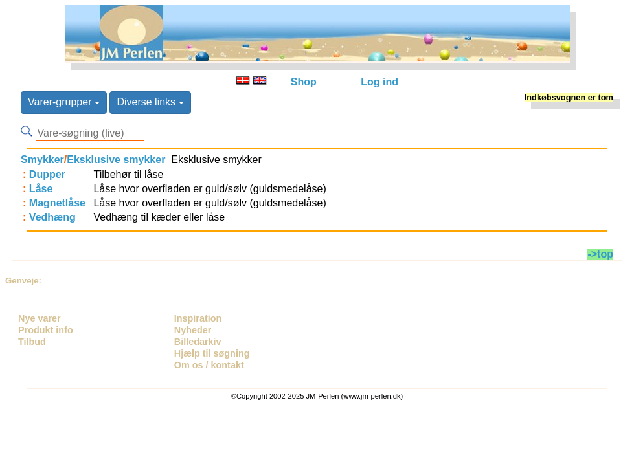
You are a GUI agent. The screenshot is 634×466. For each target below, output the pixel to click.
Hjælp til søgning (212, 353)
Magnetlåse (57, 202)
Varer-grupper (64, 101)
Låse (40, 188)
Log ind (379, 81)
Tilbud (32, 342)
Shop (304, 81)
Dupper (47, 174)
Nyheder (193, 330)
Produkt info (45, 330)
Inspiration (198, 318)
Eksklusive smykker (116, 159)
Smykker (42, 159)
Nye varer (39, 318)
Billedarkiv (197, 342)
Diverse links (150, 101)
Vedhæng (52, 217)
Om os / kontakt (209, 365)
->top (600, 254)
